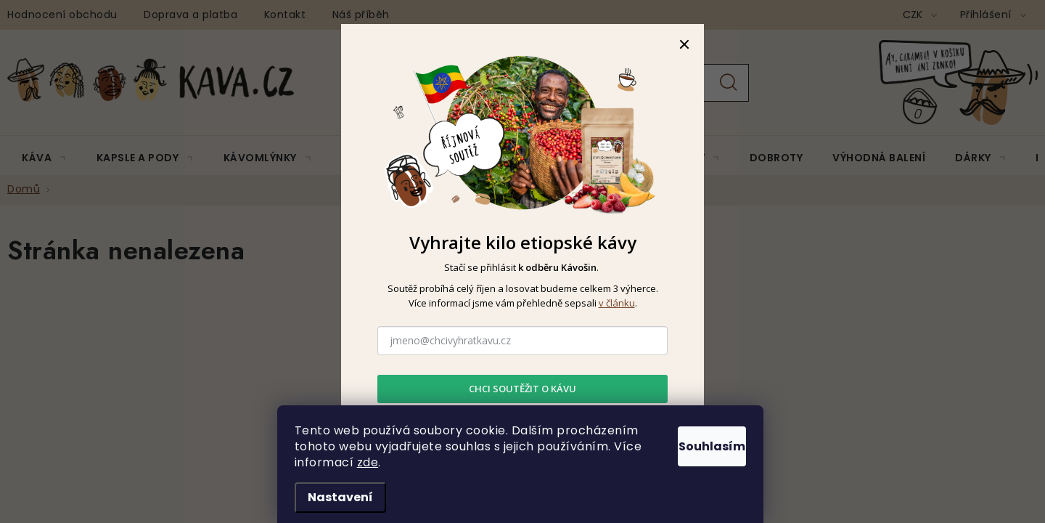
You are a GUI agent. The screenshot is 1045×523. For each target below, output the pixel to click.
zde (478, 462)
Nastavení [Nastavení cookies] (342, 497)
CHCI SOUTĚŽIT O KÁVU (522, 388)
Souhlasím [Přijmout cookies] (696, 442)
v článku (617, 302)
